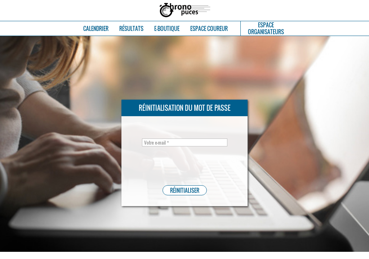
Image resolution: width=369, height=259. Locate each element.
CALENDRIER (95, 28)
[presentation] (176, 164)
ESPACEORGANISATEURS (266, 28)
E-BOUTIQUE (166, 28)
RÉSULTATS (131, 28)
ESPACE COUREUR (209, 28)
